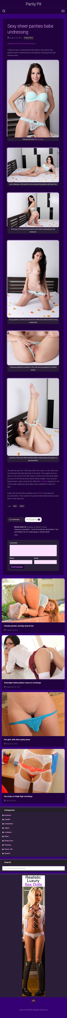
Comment (14, 543)
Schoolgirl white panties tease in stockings (22, 683)
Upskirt (7, 853)
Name (12, 558)
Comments (16, 519)
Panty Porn (29, 38)
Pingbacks (33, 519)
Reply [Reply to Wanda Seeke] (16, 535)
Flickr (41, 493)
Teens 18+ (8, 849)
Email (36, 558)
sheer (22, 506)
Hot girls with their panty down (17, 739)
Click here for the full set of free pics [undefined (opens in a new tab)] (21, 44)
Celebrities (8, 824)
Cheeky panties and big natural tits (19, 626)
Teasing (7, 845)
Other (6, 836)
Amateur (7, 815)
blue (14, 506)
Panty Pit (33, 4)
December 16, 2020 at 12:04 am (36, 527)
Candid (7, 819)
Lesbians (8, 832)
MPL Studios (39, 139)
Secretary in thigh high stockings (18, 796)
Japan (6, 828)
